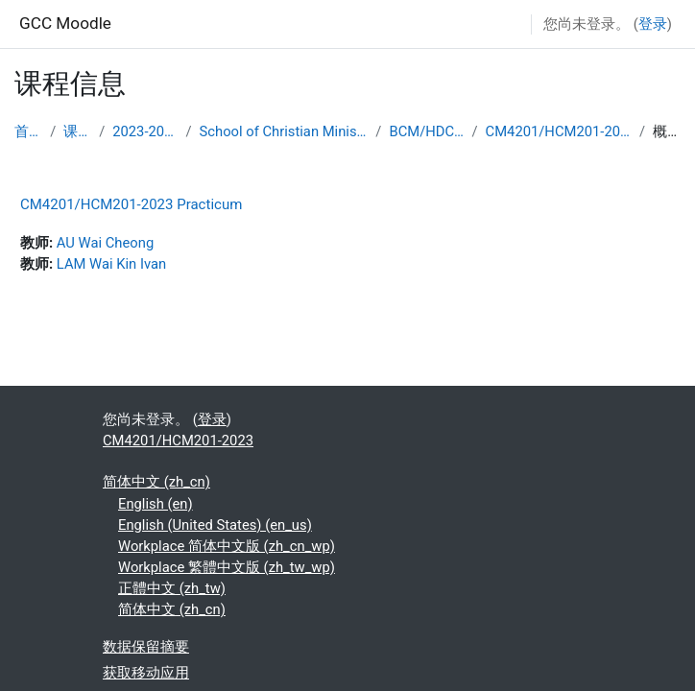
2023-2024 (145, 131)
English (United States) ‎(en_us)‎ (215, 525)
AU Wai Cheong (105, 242)
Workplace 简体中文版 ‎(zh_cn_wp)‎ (226, 546)
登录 (652, 24)
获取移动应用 (146, 672)
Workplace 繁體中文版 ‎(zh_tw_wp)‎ (226, 567)
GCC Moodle (65, 23)
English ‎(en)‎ (155, 503)
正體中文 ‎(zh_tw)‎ (172, 588)
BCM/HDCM (426, 131)
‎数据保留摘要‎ (146, 646)
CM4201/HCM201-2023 (559, 131)
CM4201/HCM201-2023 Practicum (131, 204)
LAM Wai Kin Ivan (111, 264)
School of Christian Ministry (284, 131)
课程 (77, 131)
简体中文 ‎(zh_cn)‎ (156, 481)
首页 (28, 131)
